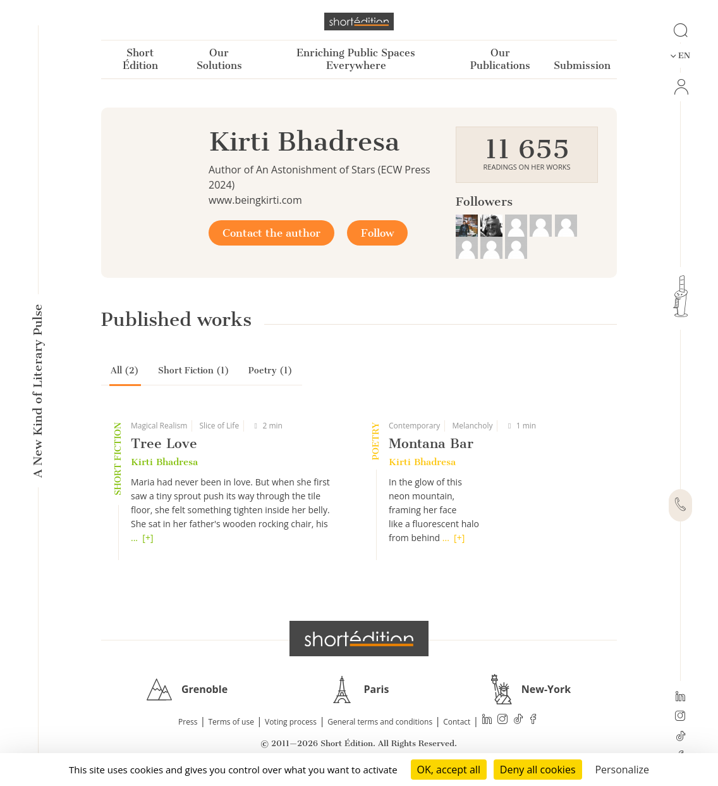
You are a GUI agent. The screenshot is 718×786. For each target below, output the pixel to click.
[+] (147, 538)
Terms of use (231, 721)
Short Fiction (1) (193, 370)
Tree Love (164, 443)
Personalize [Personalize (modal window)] (622, 770)
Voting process (291, 721)
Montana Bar (431, 443)
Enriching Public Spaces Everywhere (355, 59)
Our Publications (500, 59)
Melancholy (472, 425)
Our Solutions (219, 59)
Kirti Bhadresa (164, 462)
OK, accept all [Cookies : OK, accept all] (448, 770)
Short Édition (140, 59)
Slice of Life (219, 425)
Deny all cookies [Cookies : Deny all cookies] (538, 770)
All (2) (125, 370)
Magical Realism (159, 425)
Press (187, 721)
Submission (582, 65)
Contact (456, 721)
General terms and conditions (379, 721)
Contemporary (414, 425)
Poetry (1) (270, 370)
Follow (377, 233)
